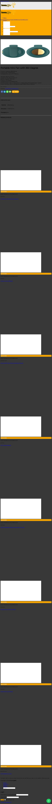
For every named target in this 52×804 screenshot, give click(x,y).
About (5, 785)
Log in (2, 799)
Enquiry (16, 91)
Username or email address (8, 794)
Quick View (4, 191)
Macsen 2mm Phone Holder (8, 609)
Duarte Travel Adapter (7, 281)
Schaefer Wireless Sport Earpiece (10, 199)
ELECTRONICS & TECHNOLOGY (19, 19)
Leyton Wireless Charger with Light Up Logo (12, 527)
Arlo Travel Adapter (6, 445)
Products (7, 19)
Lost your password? (6, 802)
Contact (5, 786)
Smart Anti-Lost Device (7, 691)
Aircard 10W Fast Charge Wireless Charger (12, 363)
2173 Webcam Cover (6, 773)
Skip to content (5, 1)
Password (3, 797)
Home (2, 19)
